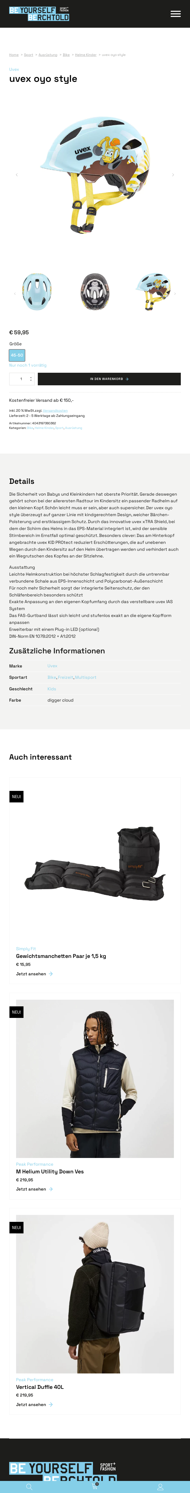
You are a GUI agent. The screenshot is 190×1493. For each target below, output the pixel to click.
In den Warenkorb (106, 212)
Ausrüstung (73, 261)
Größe (15, 176)
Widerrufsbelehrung (25, 1451)
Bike (30, 261)
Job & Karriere (20, 1395)
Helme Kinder (44, 261)
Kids (52, 521)
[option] (17, 188)
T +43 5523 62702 (23, 1370)
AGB (12, 1456)
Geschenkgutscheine (26, 1390)
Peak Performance (34, 996)
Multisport (86, 510)
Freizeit (65, 510)
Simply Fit (26, 781)
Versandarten (20, 1441)
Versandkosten (55, 243)
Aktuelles (16, 1400)
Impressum (18, 1461)
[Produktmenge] (22, 211)
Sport (59, 261)
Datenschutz (19, 1467)
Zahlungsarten (21, 1446)
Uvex (14, 70)
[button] (17, 91)
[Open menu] (176, 14)
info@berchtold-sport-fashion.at (36, 1375)
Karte (13, 1380)
